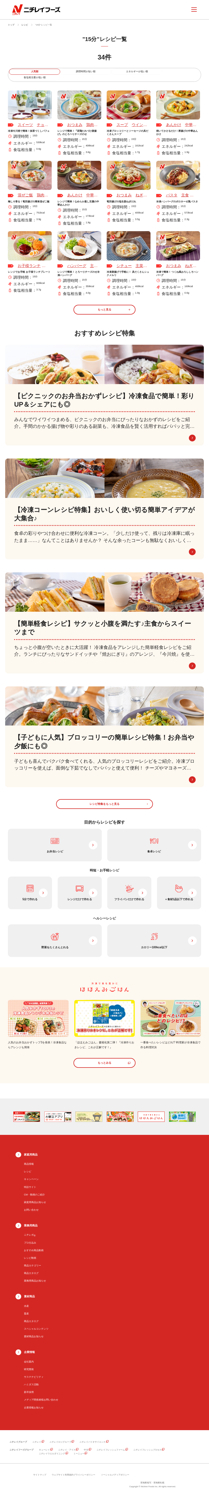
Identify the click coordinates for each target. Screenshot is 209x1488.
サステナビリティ (34, 1370)
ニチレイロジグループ (60, 1435)
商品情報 (29, 1157)
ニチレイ (36, 1435)
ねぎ (139, 189)
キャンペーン (31, 1172)
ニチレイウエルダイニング (52, 1447)
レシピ (24, 25)
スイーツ (25, 119)
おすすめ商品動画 (34, 1243)
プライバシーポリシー (84, 1468)
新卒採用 (29, 1385)
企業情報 (29, 1345)
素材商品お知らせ (34, 1330)
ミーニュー (78, 1447)
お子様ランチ (29, 260)
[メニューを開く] (194, 9)
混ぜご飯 (25, 189)
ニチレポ (30, 1228)
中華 (189, 119)
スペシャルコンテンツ (36, 1322)
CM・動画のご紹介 (34, 1187)
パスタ (171, 189)
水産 (26, 1299)
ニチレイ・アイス (67, 1443)
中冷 (86, 1443)
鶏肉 (90, 119)
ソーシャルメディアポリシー (115, 1468)
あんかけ (173, 119)
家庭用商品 (31, 1147)
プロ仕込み (30, 1236)
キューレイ (44, 1443)
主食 (185, 189)
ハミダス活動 (31, 1377)
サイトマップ (39, 1468)
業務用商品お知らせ (35, 1274)
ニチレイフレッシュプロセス (147, 1443)
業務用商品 (31, 1218)
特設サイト (30, 1180)
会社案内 (29, 1355)
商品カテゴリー (32, 1258)
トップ (11, 25)
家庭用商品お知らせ (35, 1195)
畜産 (26, 1306)
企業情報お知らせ (34, 1400)
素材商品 (29, 1289)
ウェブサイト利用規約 (62, 1468)
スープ (122, 119)
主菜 (94, 260)
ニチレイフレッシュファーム (111, 1443)
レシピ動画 (30, 1251)
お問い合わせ (31, 1203)
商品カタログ (31, 1266)
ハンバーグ (76, 260)
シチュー (124, 260)
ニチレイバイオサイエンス (92, 1435)
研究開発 (29, 1362)
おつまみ (74, 119)
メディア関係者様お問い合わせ (41, 1393)
